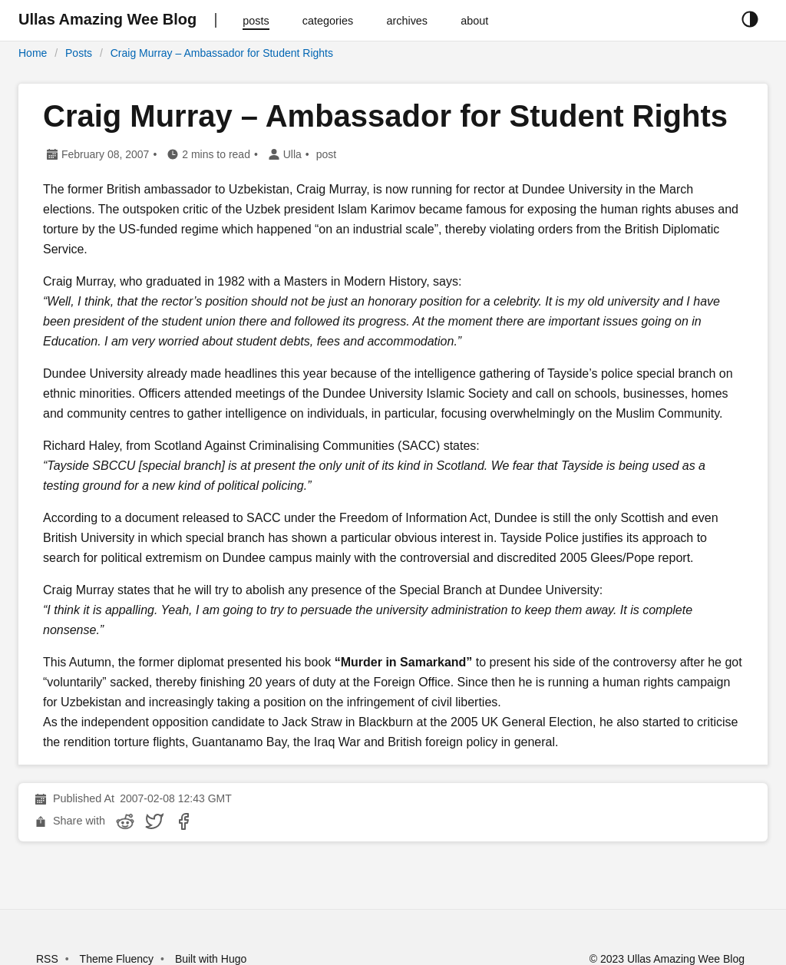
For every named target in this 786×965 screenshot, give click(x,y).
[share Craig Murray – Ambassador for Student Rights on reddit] (125, 821)
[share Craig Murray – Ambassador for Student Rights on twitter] (154, 821)
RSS (47, 959)
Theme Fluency (118, 959)
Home (32, 53)
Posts (78, 53)
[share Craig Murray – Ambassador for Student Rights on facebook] (183, 821)
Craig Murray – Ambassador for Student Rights (222, 53)
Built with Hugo (210, 959)
